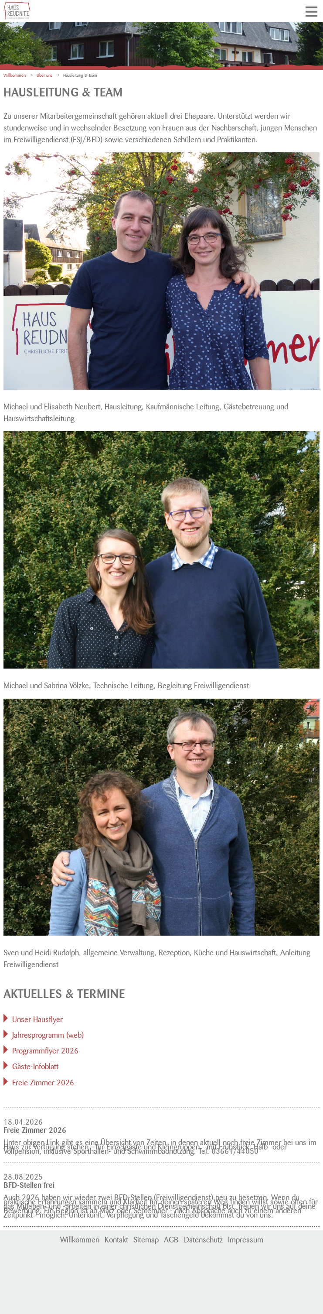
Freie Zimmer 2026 (43, 1081)
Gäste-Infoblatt (35, 1065)
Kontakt (116, 1238)
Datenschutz (203, 1238)
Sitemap (146, 1238)
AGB (171, 1238)
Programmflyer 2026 (45, 1049)
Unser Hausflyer (37, 1018)
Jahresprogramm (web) (48, 1034)
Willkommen (79, 1238)
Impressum (245, 1238)
